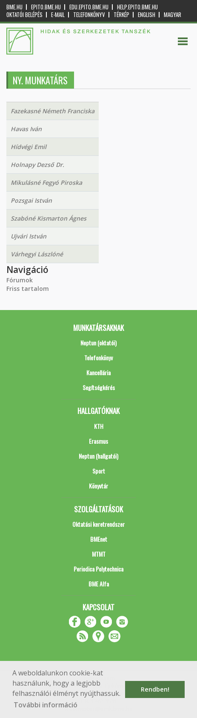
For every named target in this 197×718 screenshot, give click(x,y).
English (146, 14)
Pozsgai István (31, 200)
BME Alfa (99, 583)
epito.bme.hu (46, 7)
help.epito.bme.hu (137, 7)
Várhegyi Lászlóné (37, 254)
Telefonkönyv (89, 14)
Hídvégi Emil (28, 147)
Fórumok (19, 280)
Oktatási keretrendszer (98, 524)
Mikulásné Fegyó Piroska (46, 182)
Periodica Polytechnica (98, 568)
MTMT (99, 553)
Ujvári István (28, 236)
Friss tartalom (27, 288)
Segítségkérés (99, 387)
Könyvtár (98, 485)
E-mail (58, 14)
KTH (98, 426)
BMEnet (98, 538)
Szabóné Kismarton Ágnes (48, 218)
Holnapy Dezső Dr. (37, 165)
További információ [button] (45, 704)
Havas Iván (26, 129)
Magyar (172, 14)
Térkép (121, 14)
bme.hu (14, 7)
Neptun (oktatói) (98, 342)
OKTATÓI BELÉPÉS (24, 14)
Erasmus (98, 441)
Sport (98, 470)
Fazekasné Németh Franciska (52, 111)
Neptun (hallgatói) (98, 455)
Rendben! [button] (155, 689)
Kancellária (98, 372)
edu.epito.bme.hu (88, 7)
